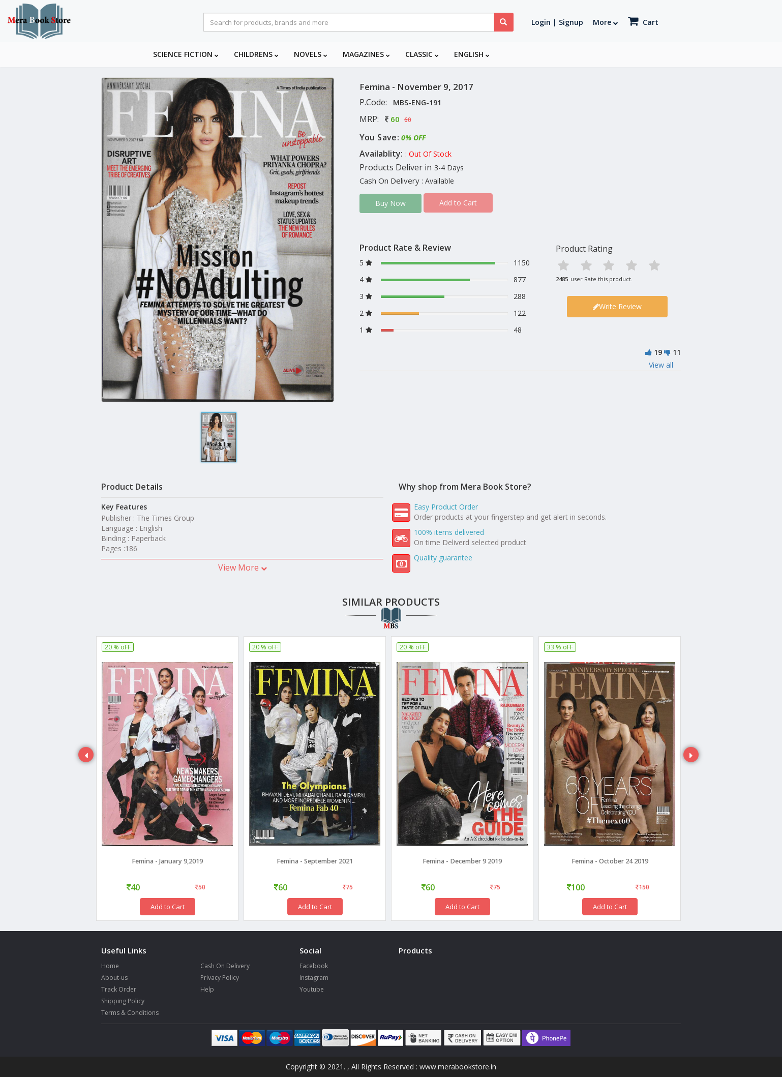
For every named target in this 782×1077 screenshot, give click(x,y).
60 (395, 119)
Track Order (118, 989)
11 (677, 352)
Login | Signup (557, 22)
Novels (310, 54)
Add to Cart (168, 906)
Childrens (256, 54)
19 (658, 352)
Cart (643, 21)
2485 (562, 279)
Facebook (313, 966)
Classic (422, 54)
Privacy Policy (219, 977)
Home (110, 966)
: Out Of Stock (428, 154)
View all (661, 365)
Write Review (617, 306)
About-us (114, 977)
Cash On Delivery (225, 966)
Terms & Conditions (130, 1012)
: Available (438, 181)
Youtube (311, 989)
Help (207, 989)
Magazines (366, 54)
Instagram (313, 977)
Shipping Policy (122, 1001)
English (472, 54)
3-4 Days (449, 167)
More (605, 22)
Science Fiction (186, 54)
